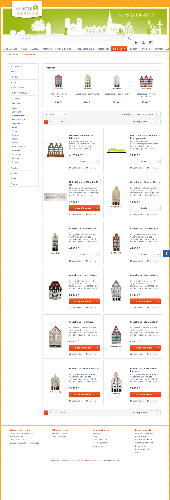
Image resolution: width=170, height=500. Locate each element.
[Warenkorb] (150, 42)
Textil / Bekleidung (19, 93)
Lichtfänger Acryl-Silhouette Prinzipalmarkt (145, 137)
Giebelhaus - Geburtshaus (83, 275)
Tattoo (15, 142)
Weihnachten (18, 158)
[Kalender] (47, 48)
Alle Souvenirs (17, 66)
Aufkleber (16, 127)
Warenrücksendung (144, 442)
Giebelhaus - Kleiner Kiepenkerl (146, 95)
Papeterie (15, 168)
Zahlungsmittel (100, 442)
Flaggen (15, 162)
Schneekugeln (18, 146)
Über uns (97, 433)
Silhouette (16, 112)
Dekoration (16, 103)
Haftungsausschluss (144, 449)
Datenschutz (140, 446)
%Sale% (14, 77)
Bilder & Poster (19, 119)
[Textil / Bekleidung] (84, 48)
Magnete (16, 123)
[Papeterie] (133, 48)
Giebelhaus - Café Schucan (144, 228)
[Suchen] (129, 38)
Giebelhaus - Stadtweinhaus (84, 368)
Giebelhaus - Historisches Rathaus (143, 370)
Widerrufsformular (143, 439)
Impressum (98, 446)
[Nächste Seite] (50, 122)
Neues (13, 71)
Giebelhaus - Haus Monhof (117, 94)
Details (89, 161)
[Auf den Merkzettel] (91, 167)
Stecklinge (16, 154)
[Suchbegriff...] (75, 38)
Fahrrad (15, 135)
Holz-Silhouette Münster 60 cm (83, 183)
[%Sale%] (35, 48)
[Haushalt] (158, 48)
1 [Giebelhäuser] (45, 121)
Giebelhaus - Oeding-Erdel (87, 94)
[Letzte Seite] (55, 122)
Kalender (15, 82)
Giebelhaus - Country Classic (145, 182)
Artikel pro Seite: (140, 121)
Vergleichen (76, 168)
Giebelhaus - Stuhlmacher (144, 322)
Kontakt (96, 436)
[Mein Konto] (143, 42)
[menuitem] (74, 39)
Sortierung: (127, 114)
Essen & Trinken (18, 87)
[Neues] (24, 48)
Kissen (15, 108)
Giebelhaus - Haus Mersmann (58, 95)
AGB (137, 452)
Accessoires (16, 98)
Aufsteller (16, 150)
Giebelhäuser (18, 115)
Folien (14, 139)
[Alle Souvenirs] (10, 48)
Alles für (14, 184)
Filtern (49, 114)
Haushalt (15, 178)
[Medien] (146, 48)
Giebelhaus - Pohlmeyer (81, 322)
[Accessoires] (103, 48)
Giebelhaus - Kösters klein (83, 228)
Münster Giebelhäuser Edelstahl (81, 137)
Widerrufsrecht (142, 436)
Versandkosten (100, 439)
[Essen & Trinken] (63, 48)
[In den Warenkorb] (84, 208)
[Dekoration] (119, 48)
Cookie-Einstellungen (144, 433)
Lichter (15, 131)
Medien (14, 173)
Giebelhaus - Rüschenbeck (144, 275)
